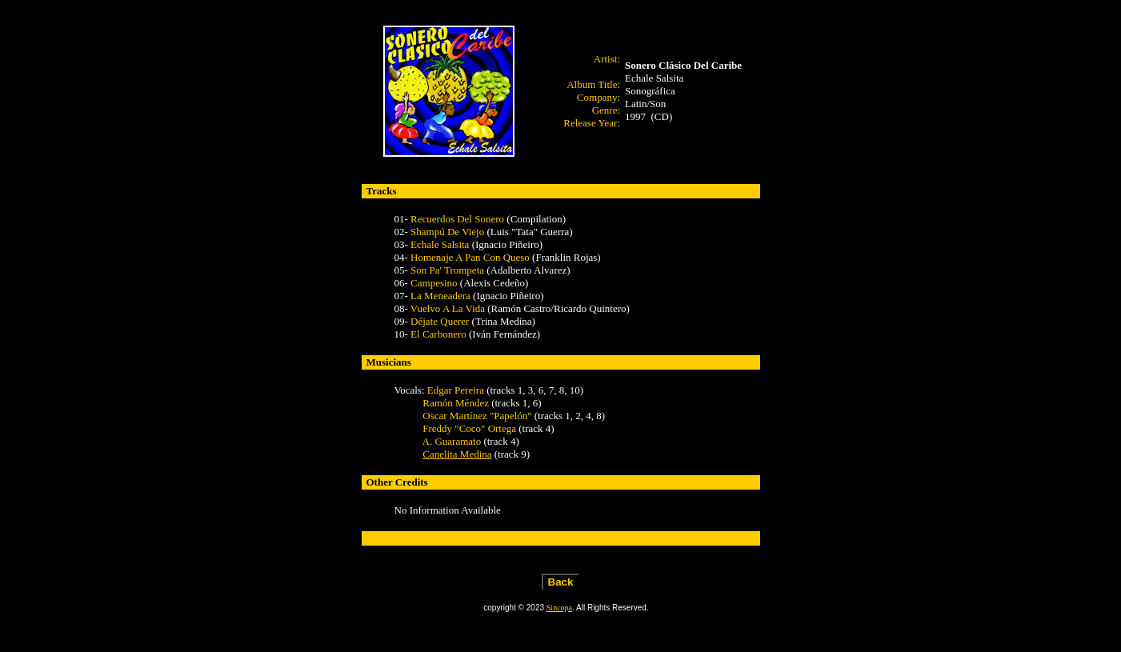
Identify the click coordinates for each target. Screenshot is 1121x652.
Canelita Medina (456, 454)
